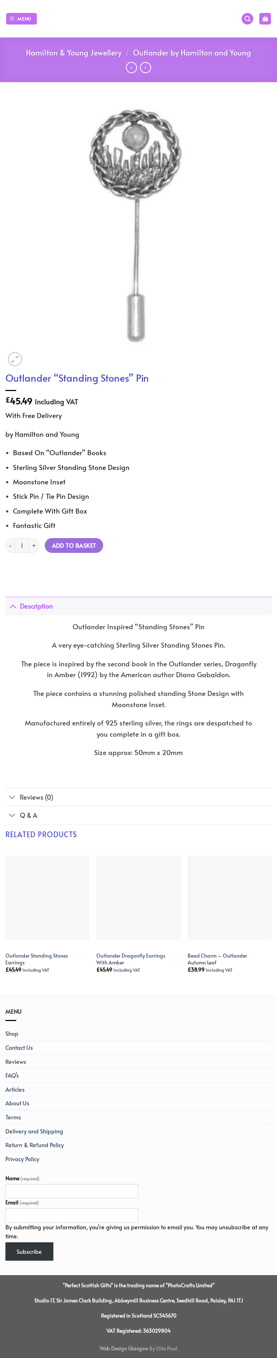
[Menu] (21, 19)
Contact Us (19, 1047)
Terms (13, 1117)
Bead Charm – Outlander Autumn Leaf (217, 959)
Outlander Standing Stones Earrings (36, 959)
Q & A (21, 816)
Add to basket (74, 545)
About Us (17, 1103)
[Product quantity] (22, 545)
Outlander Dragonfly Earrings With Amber (130, 959)
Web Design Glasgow (124, 1348)
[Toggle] (12, 606)
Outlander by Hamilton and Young (192, 52)
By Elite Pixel (162, 1348)
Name (22, 1178)
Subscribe (29, 1251)
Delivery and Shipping (34, 1131)
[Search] (247, 19)
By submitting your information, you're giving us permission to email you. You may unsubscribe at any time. (136, 1231)
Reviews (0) (29, 798)
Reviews (15, 1061)
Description (29, 606)
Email (22, 1202)
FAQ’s (12, 1075)
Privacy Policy (22, 1159)
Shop (11, 1033)
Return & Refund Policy (34, 1145)
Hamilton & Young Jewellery (74, 52)
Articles (15, 1089)
